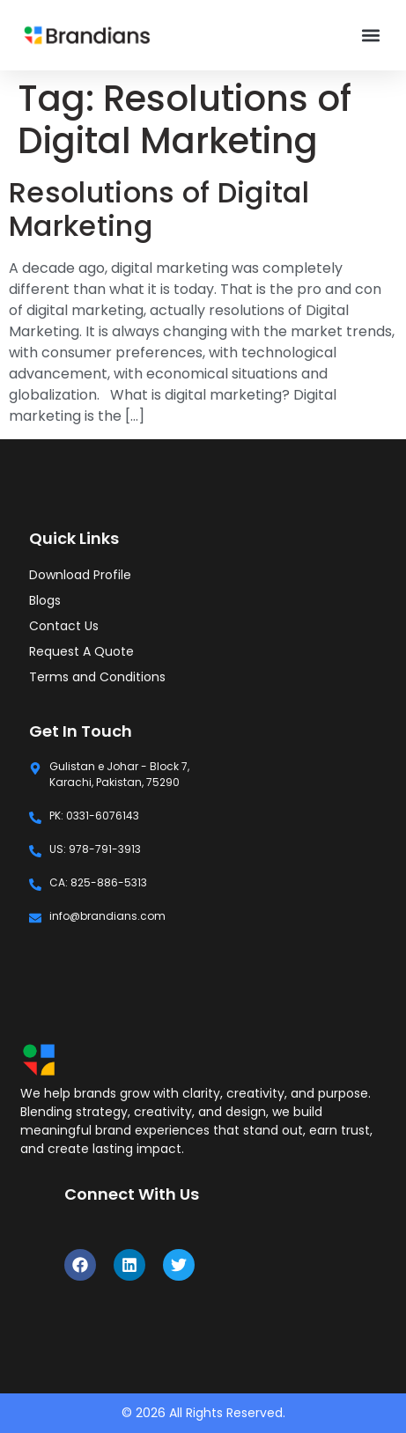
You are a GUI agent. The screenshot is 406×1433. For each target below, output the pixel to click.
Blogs (45, 600)
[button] (370, 35)
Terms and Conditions (97, 677)
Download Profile (80, 575)
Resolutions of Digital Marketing (159, 209)
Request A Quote (81, 651)
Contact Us (64, 626)
